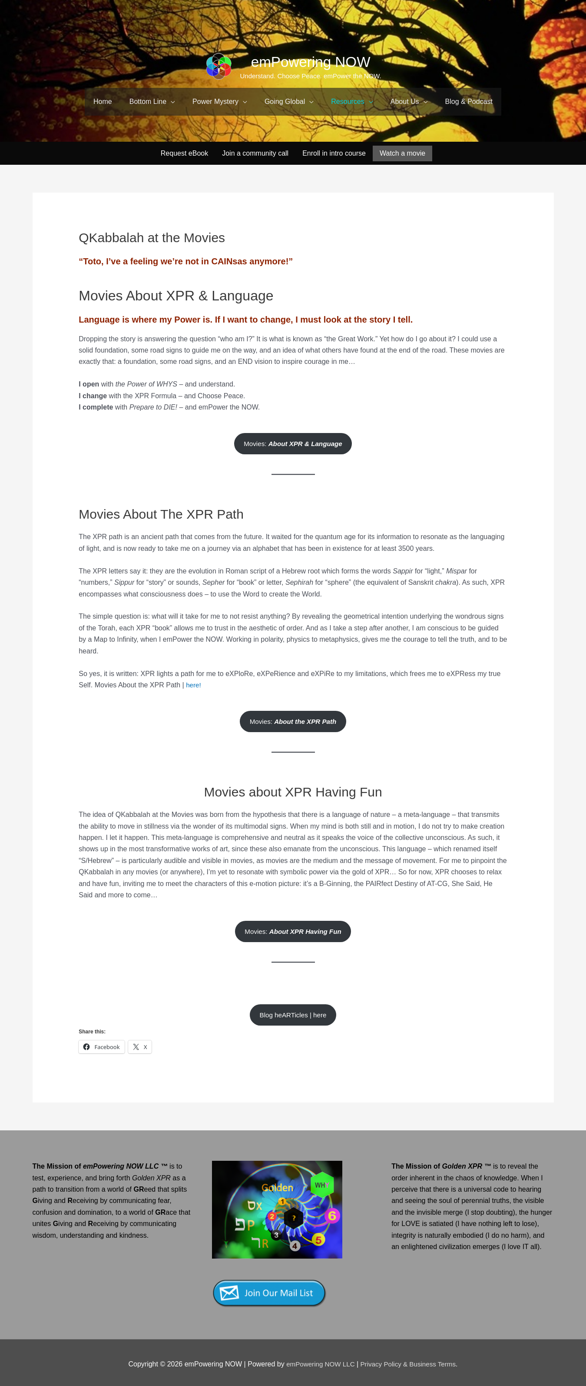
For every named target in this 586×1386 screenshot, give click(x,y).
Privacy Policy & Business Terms (410, 1360)
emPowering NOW (311, 61)
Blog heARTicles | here (293, 1011)
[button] (152, 102)
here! (194, 678)
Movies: (293, 436)
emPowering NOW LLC (319, 1360)
